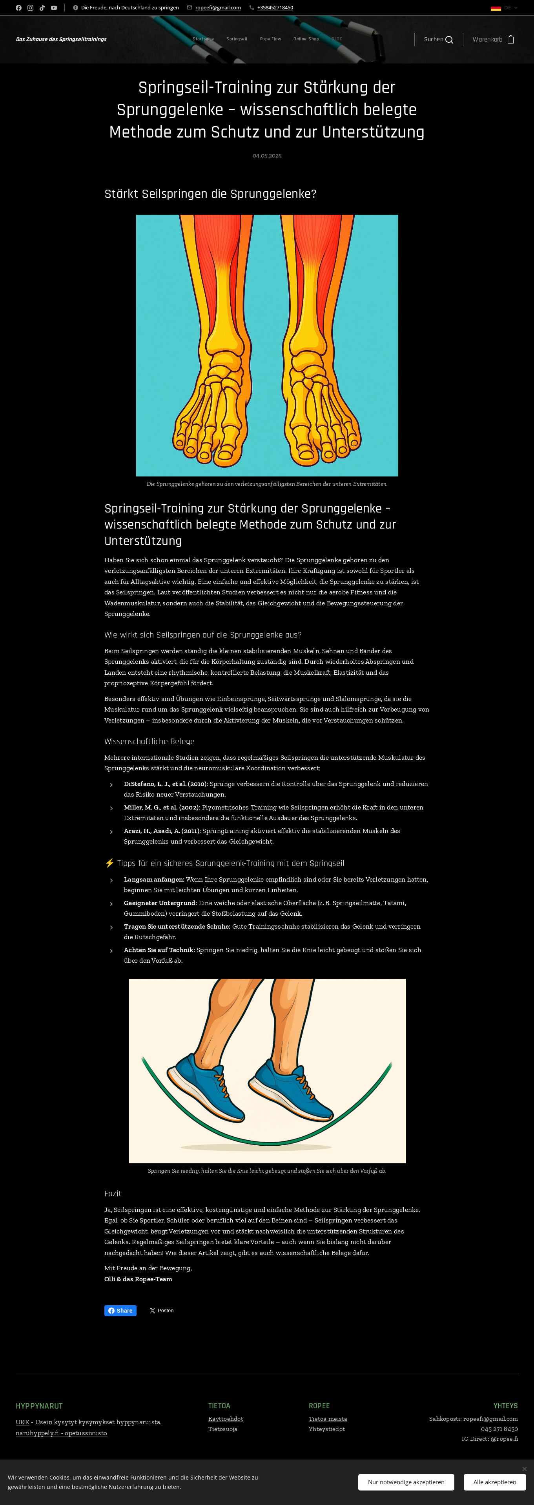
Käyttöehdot (225, 1418)
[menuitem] (290, 39)
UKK (22, 1422)
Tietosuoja (223, 1429)
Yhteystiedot (327, 1429)
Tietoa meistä (328, 1418)
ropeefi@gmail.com (218, 7)
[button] (438, 39)
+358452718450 (275, 7)
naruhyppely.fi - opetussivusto (62, 1433)
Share (120, 1311)
